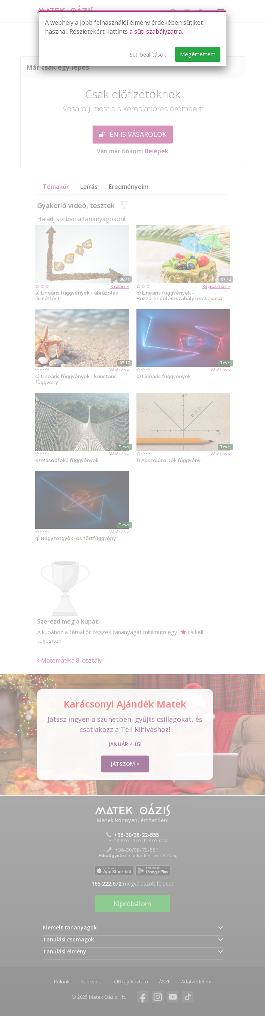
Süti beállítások (148, 54)
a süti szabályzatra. (156, 31)
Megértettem (198, 54)
